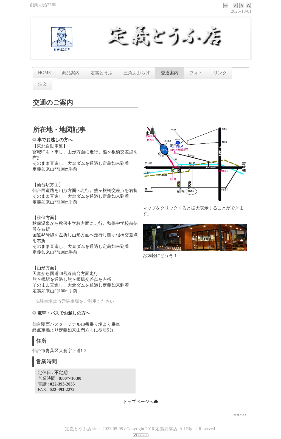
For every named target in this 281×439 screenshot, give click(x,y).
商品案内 (71, 72)
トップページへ (140, 401)
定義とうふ (102, 72)
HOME (44, 72)
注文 (42, 84)
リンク (220, 72)
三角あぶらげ (136, 72)
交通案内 (169, 72)
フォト (196, 72)
